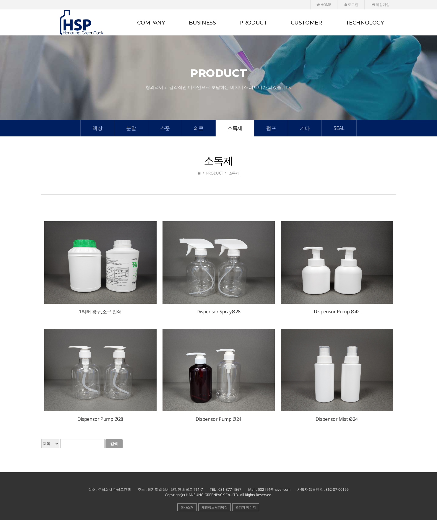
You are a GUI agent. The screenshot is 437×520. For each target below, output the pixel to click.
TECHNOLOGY (365, 22)
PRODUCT (253, 22)
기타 (305, 128)
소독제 (235, 128)
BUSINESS (202, 22)
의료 (199, 128)
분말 (131, 128)
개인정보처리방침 (215, 507)
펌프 (271, 128)
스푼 (165, 128)
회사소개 (187, 507)
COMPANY (151, 22)
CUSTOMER (306, 22)
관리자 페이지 (245, 507)
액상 (97, 128)
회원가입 (381, 4)
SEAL (339, 128)
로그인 (351, 4)
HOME (323, 4)
